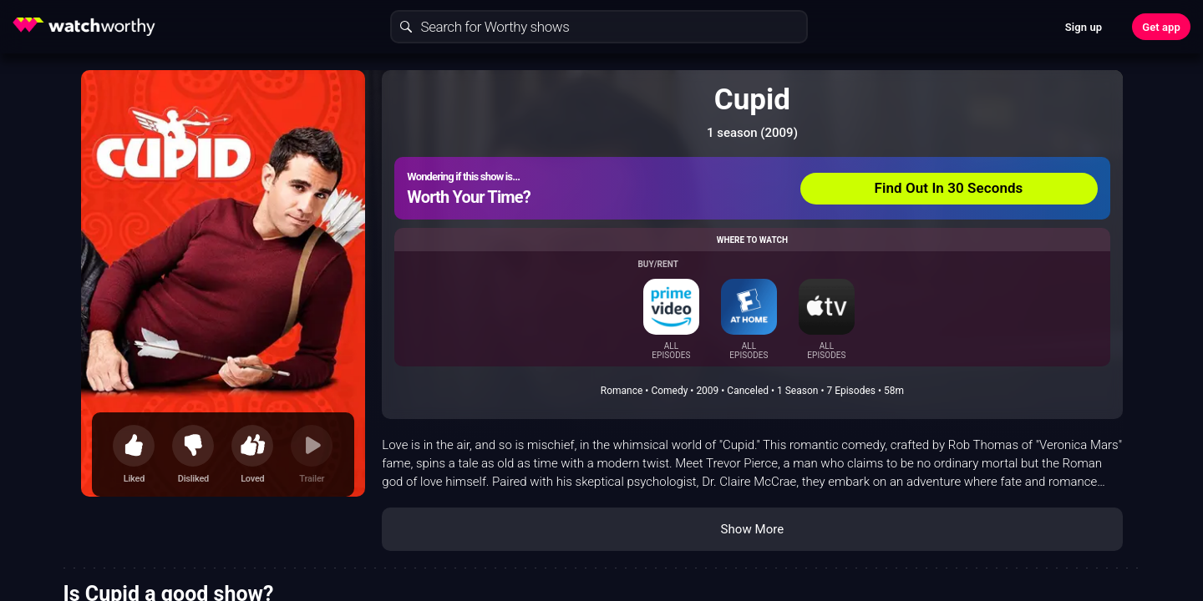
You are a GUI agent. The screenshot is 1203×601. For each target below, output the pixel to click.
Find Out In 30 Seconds (949, 187)
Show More (752, 529)
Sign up (1083, 27)
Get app (1161, 27)
